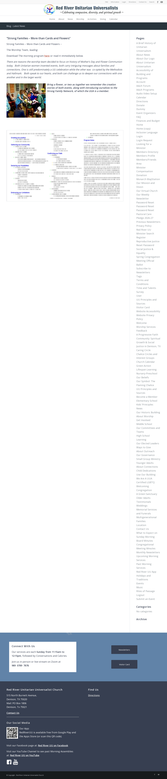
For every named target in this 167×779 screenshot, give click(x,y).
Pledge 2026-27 (144, 217)
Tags (139, 276)
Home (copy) (143, 128)
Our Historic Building (148, 412)
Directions (132, 2)
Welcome (141, 322)
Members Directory (147, 151)
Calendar (141, 97)
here (47, 55)
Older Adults (143, 497)
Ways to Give (143, 447)
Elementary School (146, 400)
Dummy (140, 109)
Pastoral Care (143, 214)
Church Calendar (145, 361)
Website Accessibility (148, 311)
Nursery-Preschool (146, 373)
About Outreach (145, 451)
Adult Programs (145, 89)
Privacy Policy (143, 225)
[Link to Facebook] (158, 2)
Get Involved (143, 420)
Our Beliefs (142, 377)
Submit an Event (145, 599)
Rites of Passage (145, 591)
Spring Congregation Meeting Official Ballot (148, 260)
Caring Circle (143, 350)
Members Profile (145, 155)
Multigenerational (146, 517)
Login (124, 2)
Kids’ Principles (144, 404)
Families (141, 521)
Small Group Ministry (148, 459)
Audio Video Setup (146, 93)
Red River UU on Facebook (53, 745)
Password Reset (145, 202)
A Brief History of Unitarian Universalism (146, 47)
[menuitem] (106, 2)
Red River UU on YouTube (24, 755)
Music (139, 587)
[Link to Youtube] (162, 2)
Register (141, 237)
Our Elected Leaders (147, 443)
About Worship (144, 416)
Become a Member (146, 396)
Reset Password (145, 245)
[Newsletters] (124, 649)
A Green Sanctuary (146, 494)
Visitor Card (143, 307)
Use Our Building (146, 474)
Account (140, 81)
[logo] (83, 10)
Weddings (141, 505)
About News (143, 54)
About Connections (147, 466)
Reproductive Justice (147, 241)
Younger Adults (145, 462)
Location (141, 525)
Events (140, 583)
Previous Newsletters (148, 221)
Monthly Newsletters (148, 552)
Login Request (144, 140)
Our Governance (145, 455)
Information (115, 2)
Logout (140, 595)
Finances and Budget (148, 120)
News (139, 408)
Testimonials (143, 501)
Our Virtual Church (146, 190)
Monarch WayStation (148, 179)
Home (139, 124)
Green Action (143, 365)
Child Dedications (146, 470)
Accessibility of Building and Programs (144, 74)
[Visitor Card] (124, 664)
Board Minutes (144, 540)
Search (151, 2)
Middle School (144, 424)
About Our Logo (145, 58)
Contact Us (143, 2)
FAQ (106, 2)
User (139, 295)
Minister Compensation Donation (144, 171)
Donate (140, 105)
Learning (141, 439)
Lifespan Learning (146, 369)
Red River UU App (146, 571)
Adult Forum (143, 85)
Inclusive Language (147, 132)
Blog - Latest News (16, 26)
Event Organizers (146, 113)
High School (143, 435)
